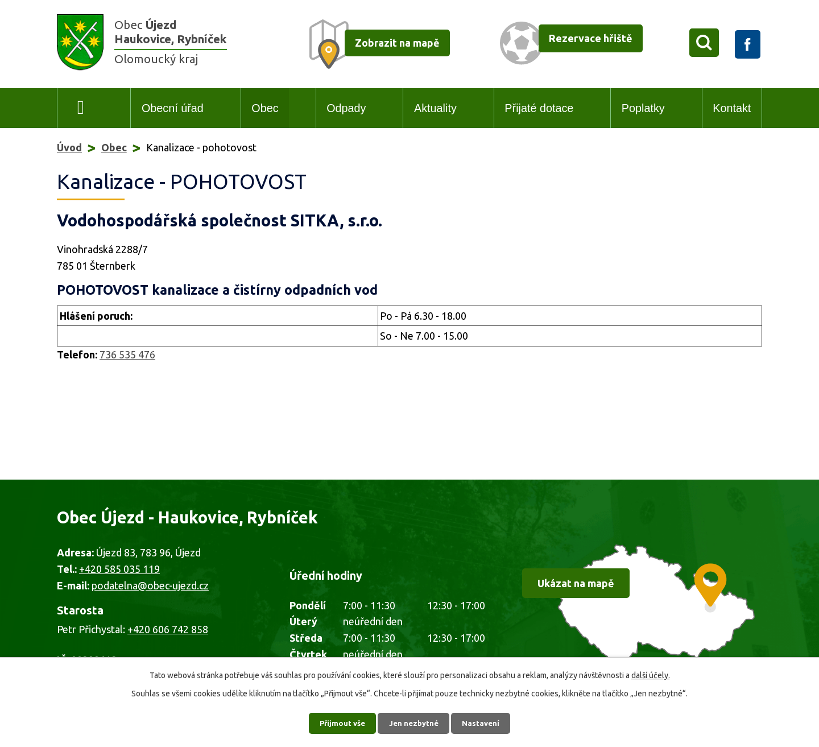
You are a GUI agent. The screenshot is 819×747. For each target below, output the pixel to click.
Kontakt (732, 108)
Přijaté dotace (538, 108)
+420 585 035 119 (119, 569)
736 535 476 (127, 354)
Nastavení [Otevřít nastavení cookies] (485, 721)
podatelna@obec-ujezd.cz (150, 585)
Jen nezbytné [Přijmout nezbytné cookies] (414, 721)
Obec (264, 108)
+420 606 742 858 (167, 629)
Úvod (81, 108)
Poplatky (643, 108)
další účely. (650, 671)
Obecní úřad (173, 108)
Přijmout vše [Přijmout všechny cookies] (339, 721)
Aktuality (435, 108)
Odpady (346, 108)
